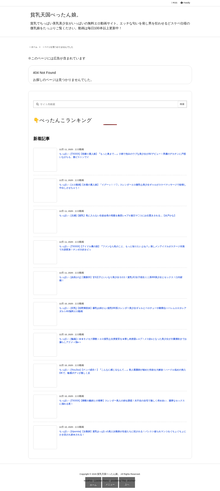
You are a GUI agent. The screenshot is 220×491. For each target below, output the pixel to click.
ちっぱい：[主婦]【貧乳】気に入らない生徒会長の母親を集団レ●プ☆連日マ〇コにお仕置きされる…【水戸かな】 (117, 215)
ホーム (34, 47)
